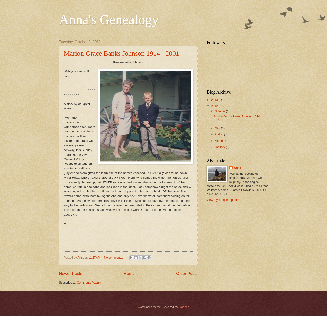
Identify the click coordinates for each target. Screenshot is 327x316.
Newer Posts (70, 273)
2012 (214, 106)
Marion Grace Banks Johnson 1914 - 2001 (121, 53)
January (220, 147)
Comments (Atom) (89, 282)
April (218, 134)
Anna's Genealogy (109, 19)
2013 (214, 100)
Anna (237, 167)
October (220, 111)
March (219, 140)
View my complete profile (223, 200)
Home (129, 273)
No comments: (114, 257)
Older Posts (187, 273)
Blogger (184, 307)
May (218, 128)
